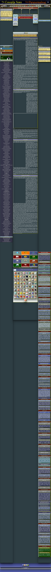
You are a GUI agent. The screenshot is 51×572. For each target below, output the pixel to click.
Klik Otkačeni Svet (34, 253)
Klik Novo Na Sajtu (25, 265)
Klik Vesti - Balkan (17, 257)
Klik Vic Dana (25, 253)
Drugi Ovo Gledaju (25, 261)
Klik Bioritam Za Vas (34, 265)
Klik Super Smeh (25, 257)
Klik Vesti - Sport (17, 261)
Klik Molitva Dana (17, 253)
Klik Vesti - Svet (33, 257)
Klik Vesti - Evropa (17, 265)
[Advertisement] (6, 33)
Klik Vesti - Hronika (34, 261)
